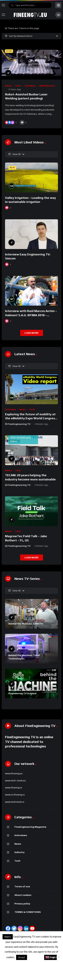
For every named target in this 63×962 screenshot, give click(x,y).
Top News (30, 85)
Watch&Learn (47, 85)
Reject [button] (8, 936)
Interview (10, 409)
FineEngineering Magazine (30, 826)
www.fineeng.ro (13, 787)
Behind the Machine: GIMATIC (25, 623)
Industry (19, 852)
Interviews (20, 835)
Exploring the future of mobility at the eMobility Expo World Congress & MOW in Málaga (30, 418)
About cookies (22, 895)
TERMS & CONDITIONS (27, 912)
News (8, 85)
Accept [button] (21, 957)
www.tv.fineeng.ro (15, 794)
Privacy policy (22, 903)
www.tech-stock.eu (15, 780)
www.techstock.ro (14, 801)
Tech (18, 85)
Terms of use (22, 886)
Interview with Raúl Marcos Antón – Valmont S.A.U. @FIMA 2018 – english (31, 315)
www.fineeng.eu (14, 773)
